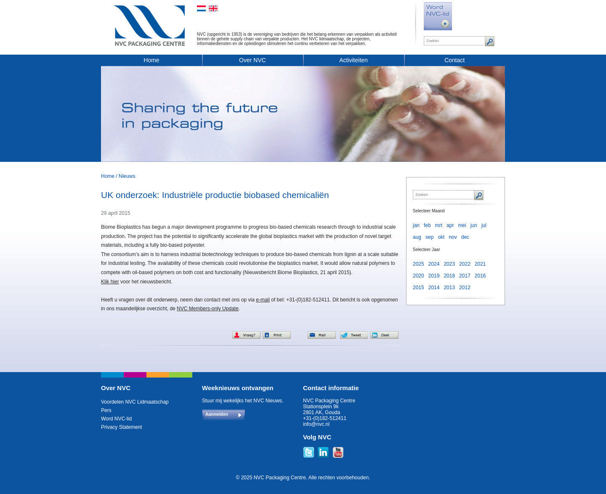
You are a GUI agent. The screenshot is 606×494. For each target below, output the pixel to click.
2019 (434, 276)
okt (441, 237)
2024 (434, 264)
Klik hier (110, 282)
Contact (454, 60)
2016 (480, 276)
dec (465, 237)
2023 (449, 264)
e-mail (263, 300)
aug (417, 237)
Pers (106, 410)
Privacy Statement (121, 427)
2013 (449, 288)
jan (416, 225)
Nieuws (127, 176)
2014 (434, 288)
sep (429, 237)
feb (427, 225)
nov (453, 237)
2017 (464, 276)
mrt (438, 225)
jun (473, 225)
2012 (464, 288)
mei (462, 225)
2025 (418, 264)
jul (483, 225)
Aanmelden (216, 414)
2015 (418, 288)
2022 (464, 264)
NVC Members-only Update (208, 309)
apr (450, 225)
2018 (449, 276)
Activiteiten (353, 60)
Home (151, 60)
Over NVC (252, 60)
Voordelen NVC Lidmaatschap (135, 402)
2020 (418, 276)
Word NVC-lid (116, 419)
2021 (480, 264)
